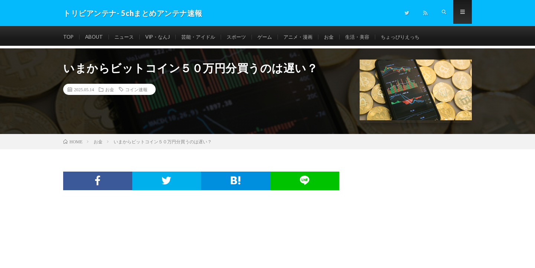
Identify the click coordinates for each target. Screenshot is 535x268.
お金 (342, 37)
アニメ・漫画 (309, 37)
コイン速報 (136, 89)
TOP (68, 37)
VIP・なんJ (162, 37)
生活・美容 (372, 37)
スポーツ (245, 37)
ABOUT (95, 37)
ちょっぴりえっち (417, 37)
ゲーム (275, 37)
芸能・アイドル (205, 37)
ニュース (126, 37)
